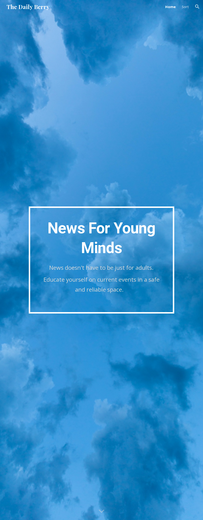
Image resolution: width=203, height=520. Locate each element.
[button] (197, 6)
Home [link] (170, 6)
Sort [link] (185, 6)
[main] (101, 260)
